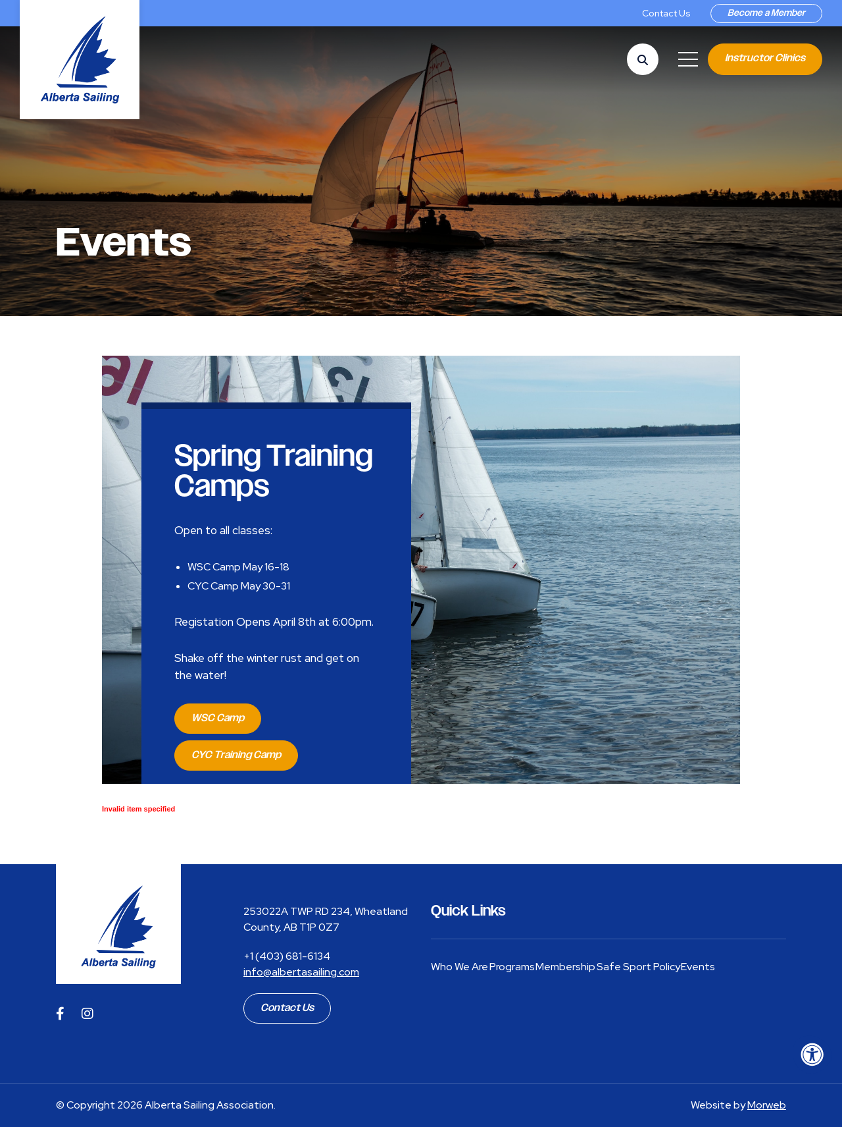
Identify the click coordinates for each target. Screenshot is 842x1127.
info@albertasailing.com (301, 972)
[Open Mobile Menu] (688, 59)
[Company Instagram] (87, 1013)
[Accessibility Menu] (812, 1054)
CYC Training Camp (236, 755)
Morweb (766, 1105)
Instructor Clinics (765, 58)
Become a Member (766, 13)
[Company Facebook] (60, 1013)
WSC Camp (217, 718)
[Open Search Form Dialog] (642, 59)
